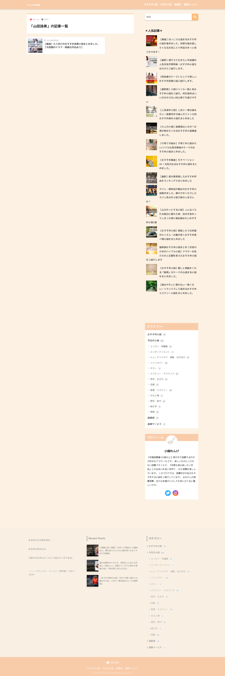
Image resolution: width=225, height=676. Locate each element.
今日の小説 (165, 4)
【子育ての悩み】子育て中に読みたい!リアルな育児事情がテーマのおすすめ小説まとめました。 (178, 147)
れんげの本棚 (37, 4)
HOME (112, 662)
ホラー (155, 368)
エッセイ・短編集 (161, 346)
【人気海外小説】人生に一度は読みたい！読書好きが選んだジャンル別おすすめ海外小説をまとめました (178, 114)
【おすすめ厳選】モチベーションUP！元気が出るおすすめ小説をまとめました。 (178, 164)
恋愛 (154, 385)
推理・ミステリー (161, 390)
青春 (154, 412)
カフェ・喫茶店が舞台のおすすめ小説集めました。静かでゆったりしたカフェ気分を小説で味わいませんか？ (171, 195)
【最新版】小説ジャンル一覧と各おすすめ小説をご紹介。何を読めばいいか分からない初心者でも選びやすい (171, 95)
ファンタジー (159, 363)
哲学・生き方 (159, 379)
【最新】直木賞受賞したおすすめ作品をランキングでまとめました (178, 178)
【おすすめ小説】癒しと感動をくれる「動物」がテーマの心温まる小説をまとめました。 (178, 272)
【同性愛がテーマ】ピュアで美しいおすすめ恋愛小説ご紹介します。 (178, 78)
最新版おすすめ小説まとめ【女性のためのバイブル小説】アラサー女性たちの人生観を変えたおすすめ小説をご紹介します (171, 253)
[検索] (195, 17)
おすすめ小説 (151, 4)
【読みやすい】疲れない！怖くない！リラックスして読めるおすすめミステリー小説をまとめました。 (178, 289)
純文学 (155, 406)
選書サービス (190, 4)
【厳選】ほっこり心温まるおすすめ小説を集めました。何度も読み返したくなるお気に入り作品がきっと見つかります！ (171, 45)
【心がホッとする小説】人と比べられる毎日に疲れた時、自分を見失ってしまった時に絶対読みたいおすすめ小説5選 (171, 216)
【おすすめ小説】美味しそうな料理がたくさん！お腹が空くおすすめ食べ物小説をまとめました (178, 234)
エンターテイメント (162, 352)
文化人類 (157, 395)
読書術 (177, 4)
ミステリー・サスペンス (164, 374)
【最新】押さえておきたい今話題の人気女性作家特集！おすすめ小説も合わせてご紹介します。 (178, 64)
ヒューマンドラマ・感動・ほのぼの (170, 357)
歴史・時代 (158, 401)
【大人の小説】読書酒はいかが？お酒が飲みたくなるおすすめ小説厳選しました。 (178, 131)
